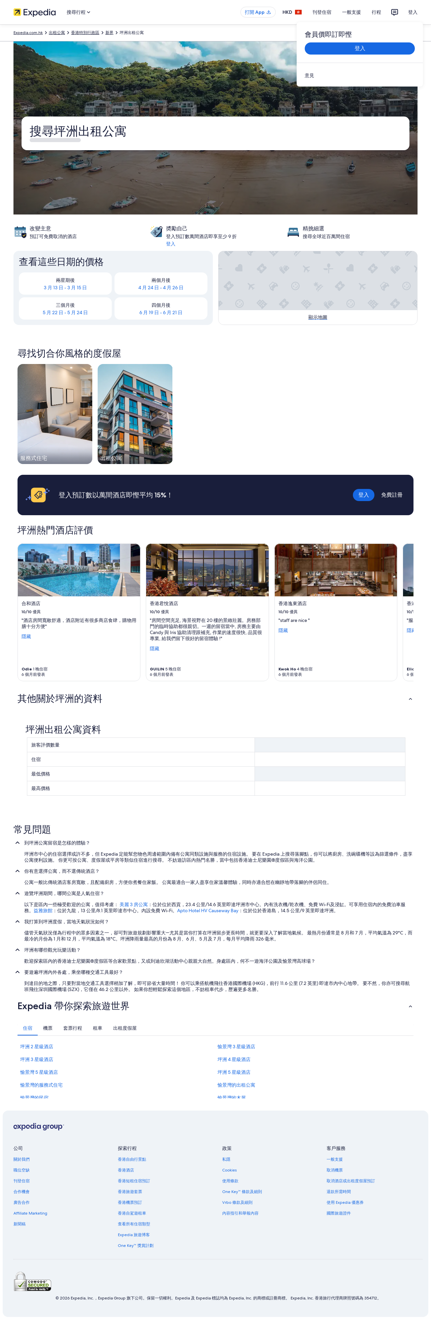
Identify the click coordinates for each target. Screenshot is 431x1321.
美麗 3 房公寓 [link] (134, 904)
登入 (413, 12)
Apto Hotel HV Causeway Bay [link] (207, 910)
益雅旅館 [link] (43, 910)
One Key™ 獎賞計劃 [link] (136, 1245)
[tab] (28, 1028)
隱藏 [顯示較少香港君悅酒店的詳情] (154, 648)
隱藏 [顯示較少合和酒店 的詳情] (26, 636)
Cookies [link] (229, 1170)
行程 (376, 12)
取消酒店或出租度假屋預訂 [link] (351, 1181)
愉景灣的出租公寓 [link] (236, 1085)
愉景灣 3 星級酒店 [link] (236, 1047)
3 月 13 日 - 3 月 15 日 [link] (65, 288)
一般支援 (351, 12)
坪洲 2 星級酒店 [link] (36, 1047)
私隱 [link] (226, 1159)
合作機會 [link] (21, 1191)
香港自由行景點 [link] (132, 1159)
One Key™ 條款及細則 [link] (242, 1191)
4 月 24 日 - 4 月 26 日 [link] (161, 288)
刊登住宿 (321, 12)
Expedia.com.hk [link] (28, 32)
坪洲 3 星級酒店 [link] (36, 1059)
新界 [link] (109, 32)
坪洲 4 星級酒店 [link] (234, 1059)
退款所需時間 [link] (339, 1191)
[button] (215, 698)
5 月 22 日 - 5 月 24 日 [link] (65, 312)
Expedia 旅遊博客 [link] (134, 1234)
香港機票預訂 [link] (130, 1202)
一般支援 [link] (335, 1159)
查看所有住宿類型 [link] (134, 1224)
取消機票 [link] (335, 1170)
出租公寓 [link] (57, 32)
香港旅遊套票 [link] (130, 1191)
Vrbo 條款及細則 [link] (237, 1202)
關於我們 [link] (21, 1159)
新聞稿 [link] (19, 1224)
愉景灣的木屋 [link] (232, 1098)
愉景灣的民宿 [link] (34, 1098)
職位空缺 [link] (21, 1170)
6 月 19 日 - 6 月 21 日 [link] (161, 312)
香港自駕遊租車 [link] (132, 1213)
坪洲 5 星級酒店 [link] (234, 1072)
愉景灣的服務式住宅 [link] (41, 1085)
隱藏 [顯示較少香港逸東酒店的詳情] (283, 630)
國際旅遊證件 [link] (339, 1213)
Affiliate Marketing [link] (30, 1213)
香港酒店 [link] (126, 1170)
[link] (360, 75)
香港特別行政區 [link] (85, 32)
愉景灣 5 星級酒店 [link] (39, 1072)
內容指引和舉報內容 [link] (240, 1213)
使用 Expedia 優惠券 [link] (345, 1202)
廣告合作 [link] (21, 1202)
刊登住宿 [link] (21, 1181)
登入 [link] (170, 244)
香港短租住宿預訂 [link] (134, 1181)
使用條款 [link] (230, 1181)
